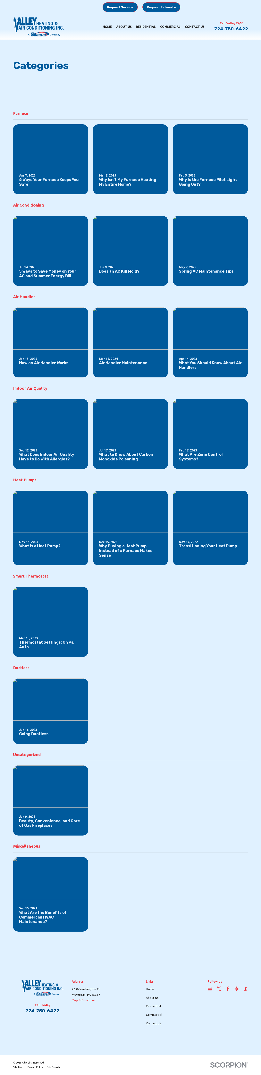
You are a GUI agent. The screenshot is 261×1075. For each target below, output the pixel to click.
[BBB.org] (246, 989)
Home (150, 989)
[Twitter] (219, 989)
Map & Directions (83, 1000)
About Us (152, 997)
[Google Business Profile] (210, 989)
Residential (153, 1006)
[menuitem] (18, 1067)
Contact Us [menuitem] (195, 26)
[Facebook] (228, 989)
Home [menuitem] (107, 26)
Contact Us (153, 1023)
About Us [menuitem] (124, 26)
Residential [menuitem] (146, 26)
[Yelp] (237, 989)
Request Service (120, 7)
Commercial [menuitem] (170, 26)
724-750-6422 (231, 29)
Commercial (154, 1014)
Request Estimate (161, 7)
